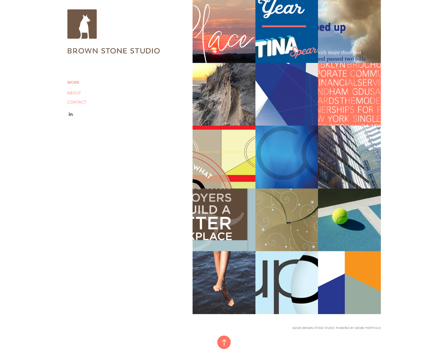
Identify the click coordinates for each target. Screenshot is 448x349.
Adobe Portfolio (368, 328)
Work (73, 82)
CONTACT (76, 102)
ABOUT (74, 93)
